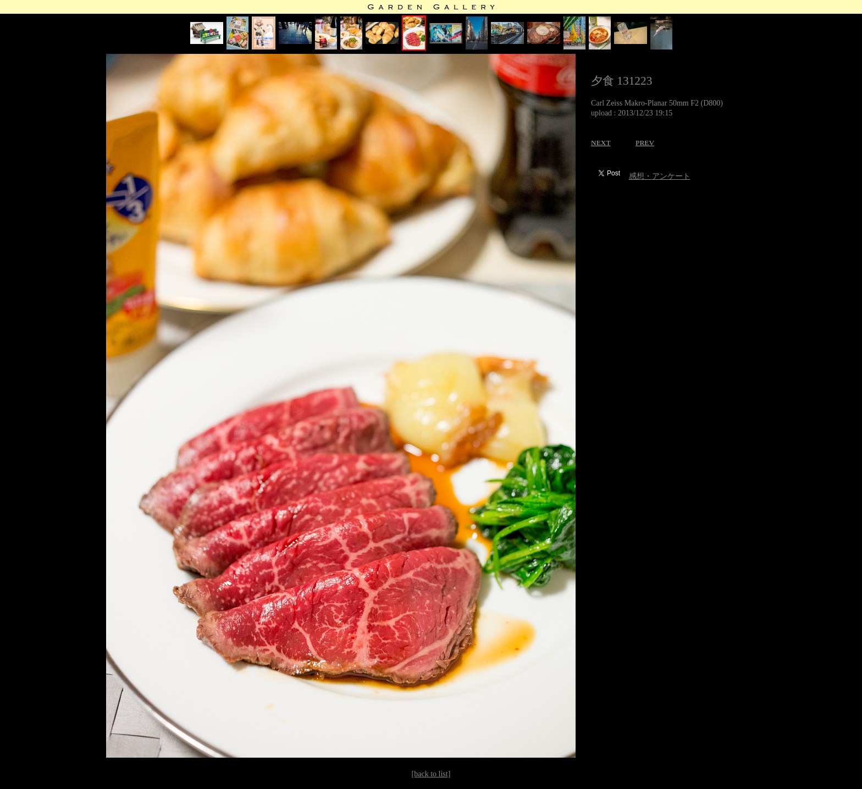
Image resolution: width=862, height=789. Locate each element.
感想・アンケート (659, 176)
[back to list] (431, 774)
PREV (645, 143)
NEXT (601, 143)
